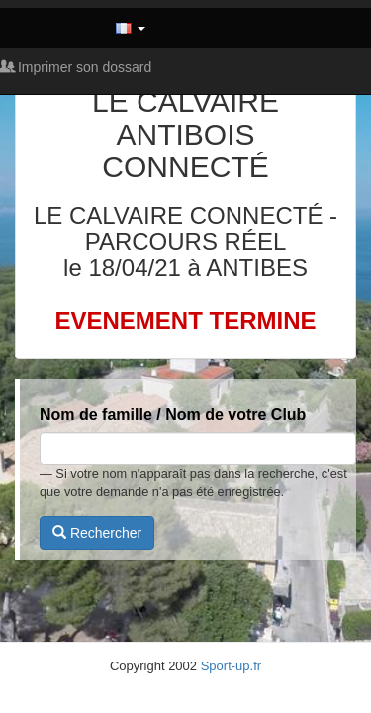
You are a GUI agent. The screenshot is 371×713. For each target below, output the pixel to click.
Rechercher (96, 533)
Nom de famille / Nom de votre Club (173, 414)
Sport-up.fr (231, 666)
